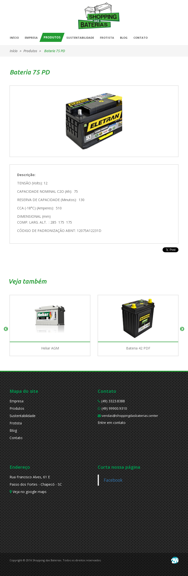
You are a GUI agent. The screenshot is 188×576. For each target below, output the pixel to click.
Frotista (16, 423)
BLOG (124, 37)
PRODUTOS (52, 37)
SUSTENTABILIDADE (80, 37)
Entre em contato (112, 422)
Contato (16, 437)
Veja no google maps (28, 491)
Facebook (113, 480)
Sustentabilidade (22, 415)
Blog (13, 430)
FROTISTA (107, 37)
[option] (50, 329)
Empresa (17, 401)
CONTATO (140, 37)
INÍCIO (14, 37)
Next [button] (182, 329)
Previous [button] (5, 329)
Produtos (17, 408)
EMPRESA (31, 37)
